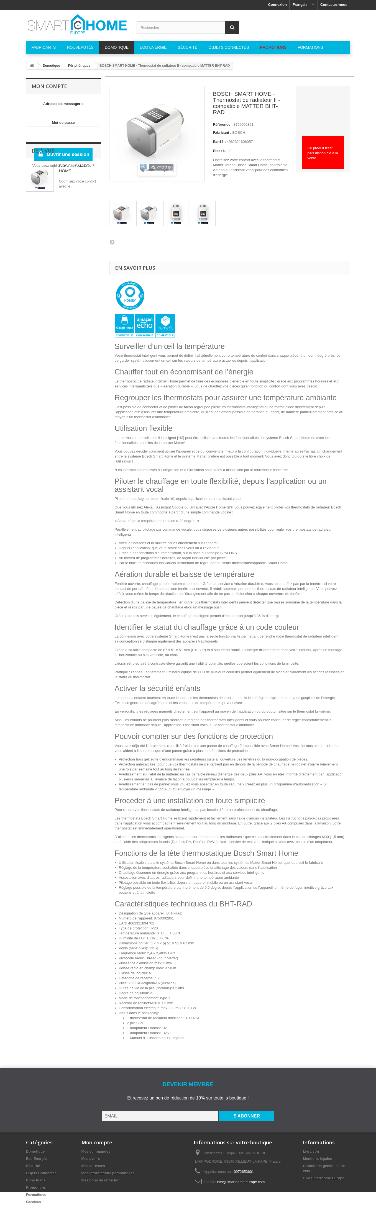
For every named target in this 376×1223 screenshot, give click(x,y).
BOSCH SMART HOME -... (74, 204)
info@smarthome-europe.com (241, 1182)
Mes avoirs (90, 1159)
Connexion (277, 4)
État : (217, 151)
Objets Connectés (41, 1173)
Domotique (35, 1151)
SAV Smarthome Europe (323, 1178)
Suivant (112, 242)
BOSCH (238, 132)
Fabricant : (222, 132)
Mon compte (49, 86)
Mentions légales (317, 1159)
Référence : (223, 124)
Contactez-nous (333, 4)
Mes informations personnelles (107, 1173)
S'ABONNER (247, 1116)
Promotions (36, 1187)
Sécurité (33, 1166)
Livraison (311, 1151)
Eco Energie (36, 1159)
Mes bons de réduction (101, 1180)
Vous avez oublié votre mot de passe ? (63, 165)
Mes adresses (93, 1166)
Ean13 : (219, 142)
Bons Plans (36, 1180)
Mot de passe (63, 122)
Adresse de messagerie (63, 104)
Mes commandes (96, 1151)
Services (33, 1202)
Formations (36, 1195)
